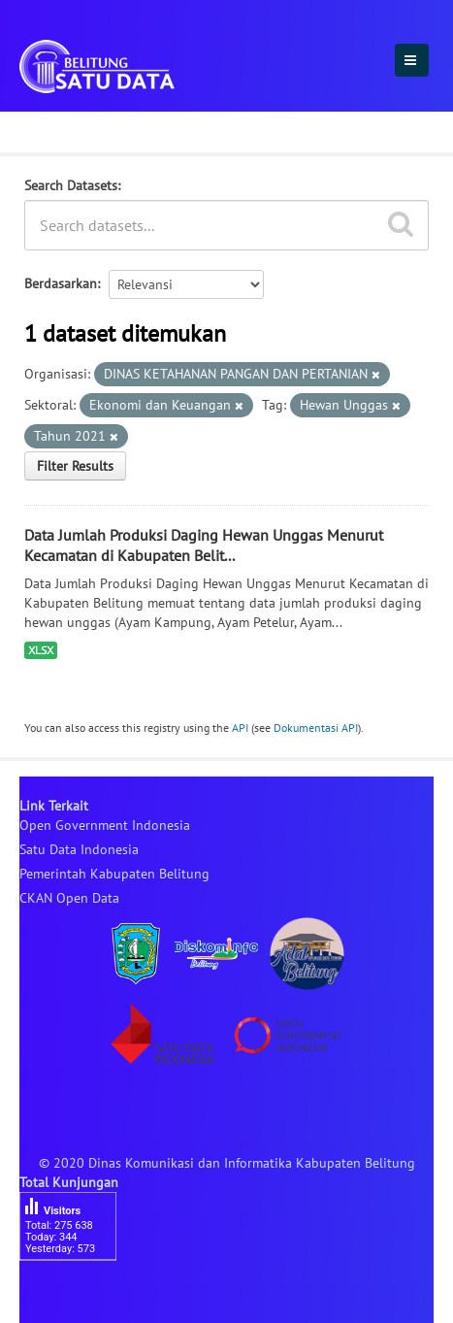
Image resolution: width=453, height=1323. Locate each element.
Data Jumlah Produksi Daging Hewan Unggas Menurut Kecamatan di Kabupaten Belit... (203, 545)
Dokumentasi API (316, 727)
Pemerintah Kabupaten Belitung (114, 873)
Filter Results (75, 466)
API (240, 727)
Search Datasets (70, 185)
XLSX (40, 650)
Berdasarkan (60, 283)
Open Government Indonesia (104, 825)
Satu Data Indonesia (79, 849)
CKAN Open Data (69, 898)
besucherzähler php (77, 1294)
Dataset (50, 129)
